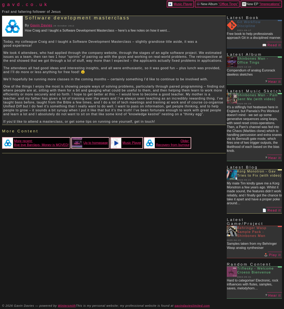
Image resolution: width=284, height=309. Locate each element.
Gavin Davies (41, 25)
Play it (275, 255)
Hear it (274, 81)
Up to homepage (90, 143)
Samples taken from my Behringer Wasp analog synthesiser (252, 245)
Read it (274, 45)
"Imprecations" (269, 4)
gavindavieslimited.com (192, 305)
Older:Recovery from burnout (167, 143)
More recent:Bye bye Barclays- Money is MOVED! (36, 143)
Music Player (183, 4)
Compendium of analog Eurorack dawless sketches (251, 72)
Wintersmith (67, 305)
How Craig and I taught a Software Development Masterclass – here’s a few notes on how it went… (97, 30)
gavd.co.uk (25, 4)
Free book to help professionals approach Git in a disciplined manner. (254, 35)
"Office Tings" (228, 4)
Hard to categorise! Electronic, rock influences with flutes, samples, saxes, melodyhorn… (252, 284)
